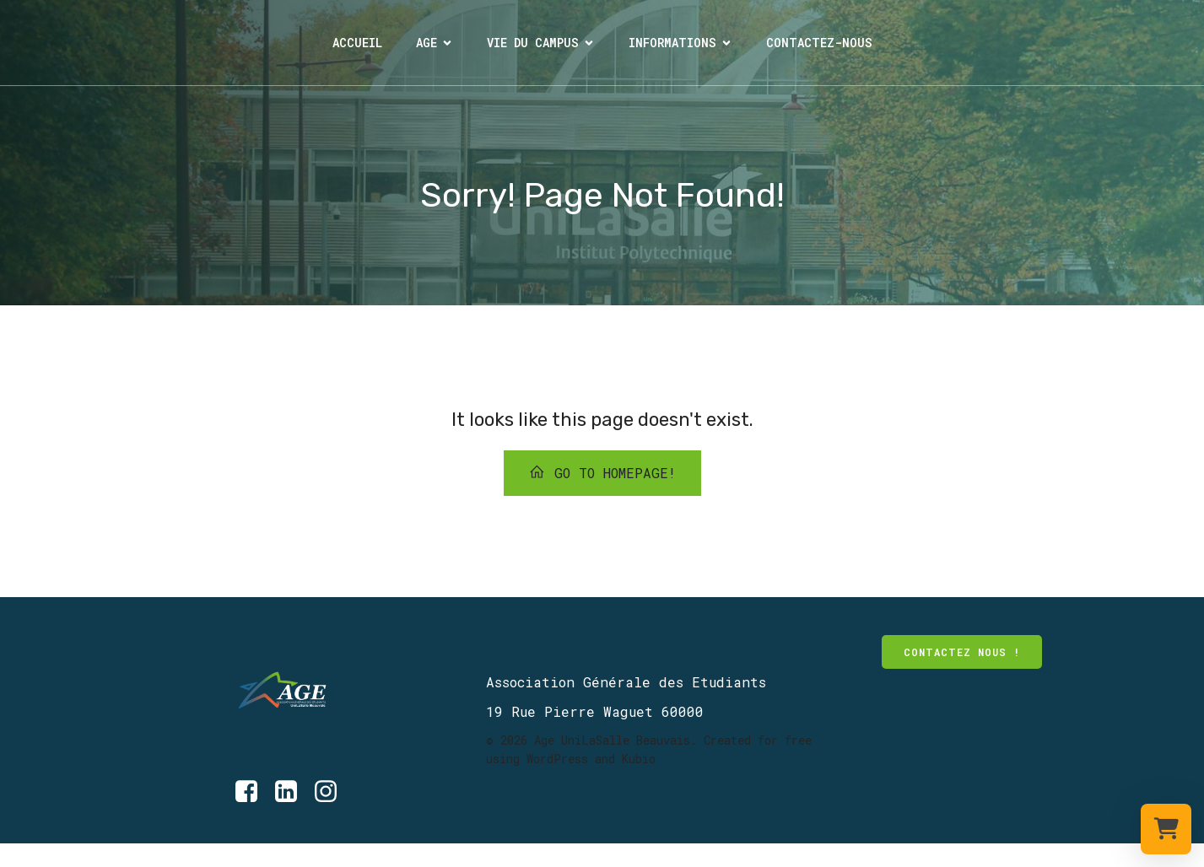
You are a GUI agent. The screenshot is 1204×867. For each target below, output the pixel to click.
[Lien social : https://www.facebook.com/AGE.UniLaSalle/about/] (17, 855)
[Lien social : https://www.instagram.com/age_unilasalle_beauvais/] (332, 791)
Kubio (639, 759)
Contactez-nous (819, 43)
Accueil (357, 43)
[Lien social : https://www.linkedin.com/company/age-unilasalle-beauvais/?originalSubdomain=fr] (292, 791)
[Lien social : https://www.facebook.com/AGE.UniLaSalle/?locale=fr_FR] (253, 791)
